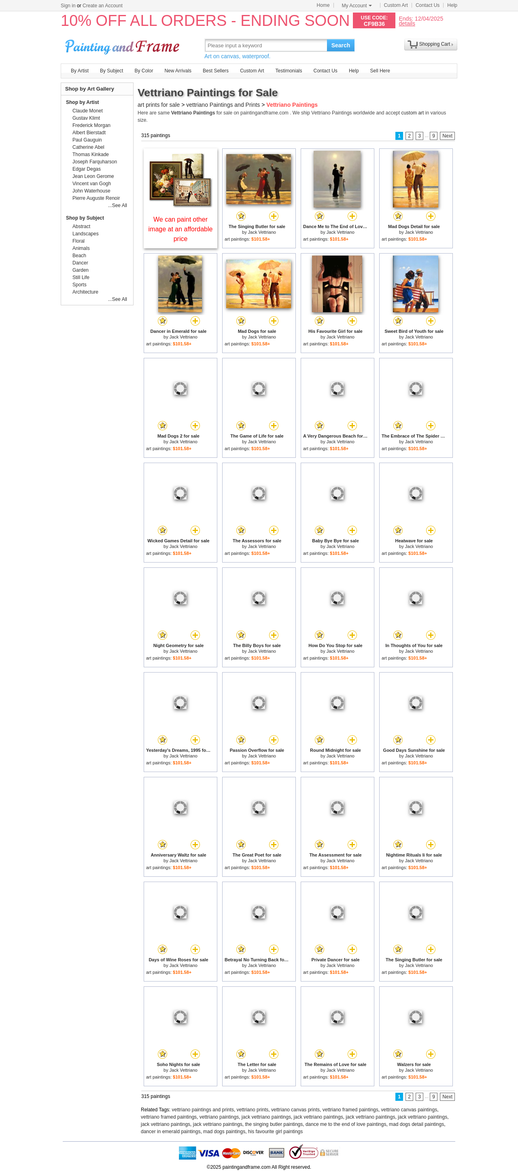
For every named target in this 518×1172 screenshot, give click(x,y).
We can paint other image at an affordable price (181, 229)
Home (323, 5)
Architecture (85, 292)
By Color (143, 71)
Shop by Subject (85, 218)
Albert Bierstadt (89, 132)
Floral (78, 241)
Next (447, 136)
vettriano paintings (219, 1117)
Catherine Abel (88, 147)
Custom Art (396, 5)
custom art (412, 113)
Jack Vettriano (262, 232)
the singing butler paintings (274, 1124)
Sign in (68, 5)
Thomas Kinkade (90, 154)
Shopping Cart (434, 44)
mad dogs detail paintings (416, 1124)
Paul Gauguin (87, 140)
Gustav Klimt (86, 118)
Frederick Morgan (91, 125)
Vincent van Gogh (91, 183)
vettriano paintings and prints (203, 1110)
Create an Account (103, 5)
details (407, 23)
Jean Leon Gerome (93, 176)
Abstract (81, 226)
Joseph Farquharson (94, 162)
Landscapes (85, 234)
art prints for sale (159, 105)
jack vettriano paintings (266, 1117)
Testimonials (288, 71)
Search (340, 45)
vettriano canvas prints (295, 1110)
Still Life (80, 277)
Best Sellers (216, 71)
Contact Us (427, 5)
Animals (81, 248)
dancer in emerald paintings (170, 1131)
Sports (79, 285)
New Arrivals (177, 71)
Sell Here (380, 71)
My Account (357, 5)
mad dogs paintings (224, 1131)
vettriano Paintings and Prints (223, 105)
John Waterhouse (91, 191)
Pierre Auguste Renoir (96, 198)
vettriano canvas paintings (409, 1110)
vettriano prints (253, 1110)
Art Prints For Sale (123, 45)
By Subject (111, 71)
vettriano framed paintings (350, 1110)
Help (452, 5)
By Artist (80, 71)
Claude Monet (87, 111)
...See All (117, 205)
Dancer (80, 263)
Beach (79, 255)
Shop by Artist (82, 102)
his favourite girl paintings (275, 1131)
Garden (80, 270)
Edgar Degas (86, 169)
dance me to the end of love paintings (346, 1124)
